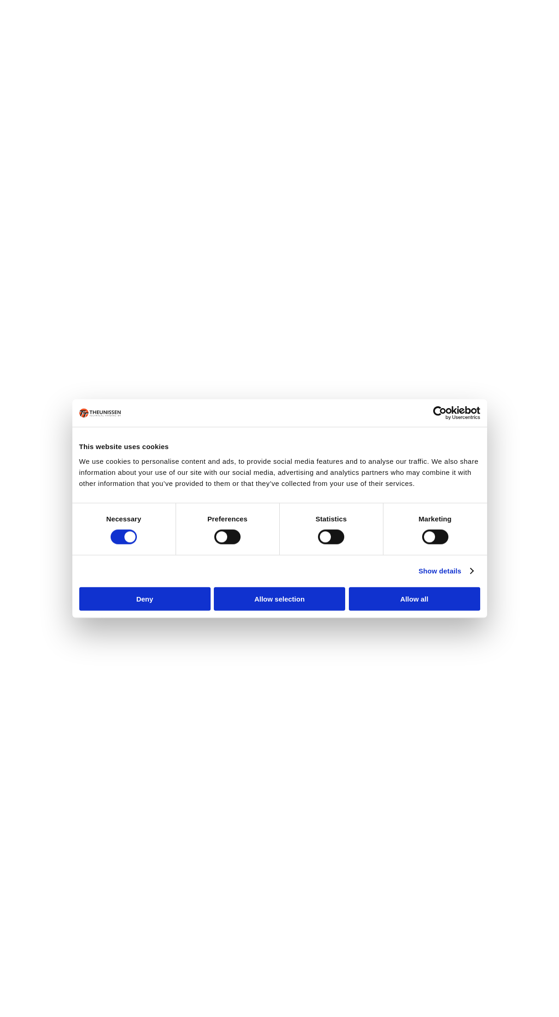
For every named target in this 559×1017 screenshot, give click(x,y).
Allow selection (279, 598)
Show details (439, 571)
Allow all (414, 598)
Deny (144, 598)
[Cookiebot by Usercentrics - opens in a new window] (440, 413)
